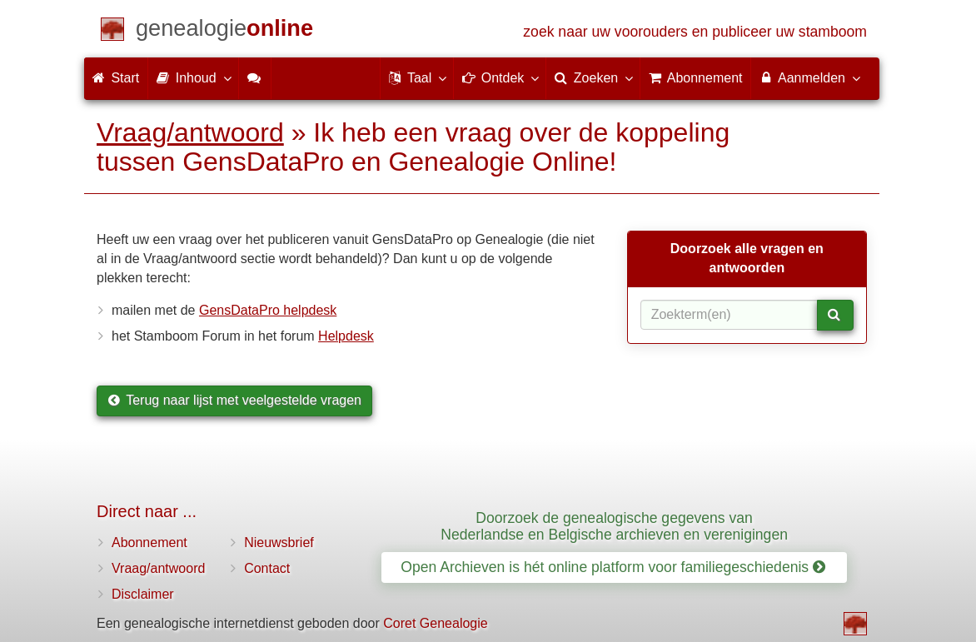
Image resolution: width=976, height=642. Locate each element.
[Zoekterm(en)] (729, 315)
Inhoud (193, 77)
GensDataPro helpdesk (267, 310)
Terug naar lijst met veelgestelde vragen (234, 400)
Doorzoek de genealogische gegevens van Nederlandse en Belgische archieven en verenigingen (614, 526)
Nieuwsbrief (279, 542)
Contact (267, 568)
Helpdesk (346, 336)
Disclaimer (143, 594)
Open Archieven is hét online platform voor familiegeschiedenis (613, 567)
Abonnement (149, 542)
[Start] (224, 31)
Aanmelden (809, 77)
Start (115, 78)
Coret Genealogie (435, 623)
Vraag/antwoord (190, 132)
